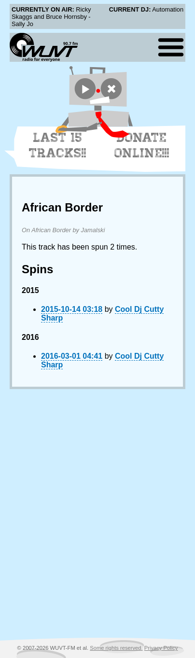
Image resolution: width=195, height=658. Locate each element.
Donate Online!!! (141, 145)
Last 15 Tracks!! (57, 145)
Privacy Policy (161, 648)
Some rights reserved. (116, 648)
